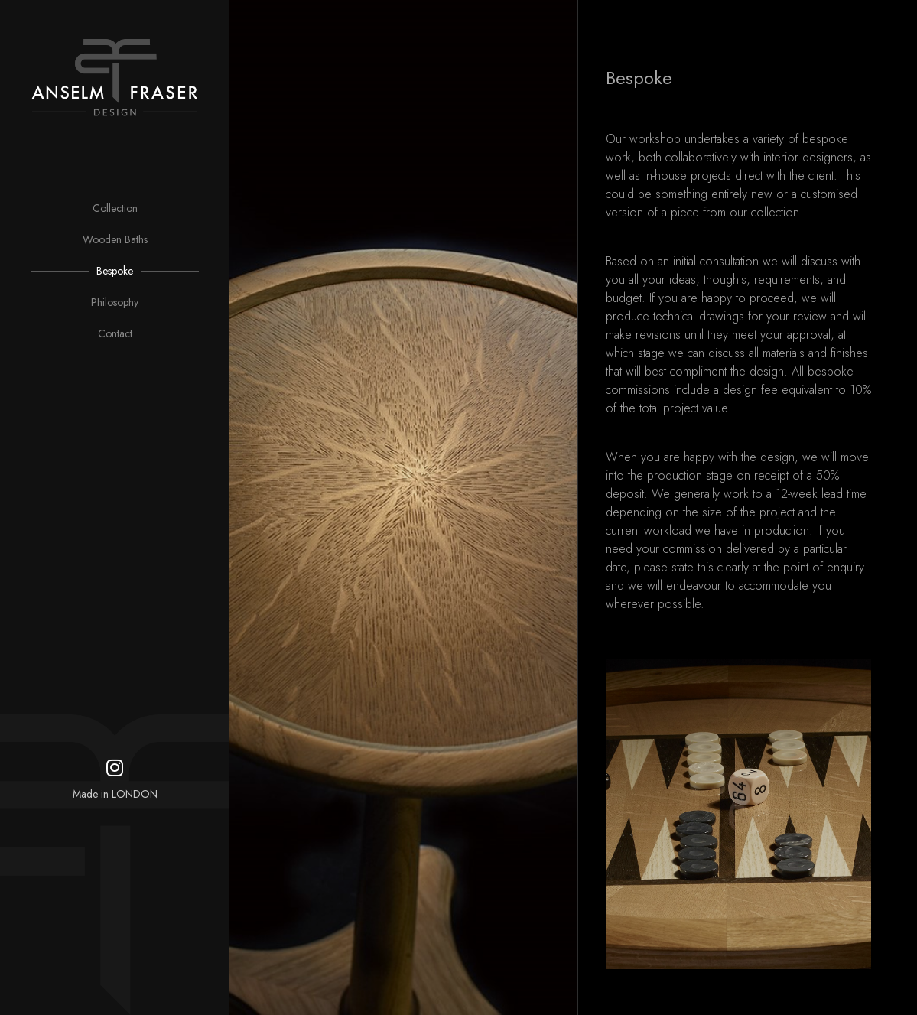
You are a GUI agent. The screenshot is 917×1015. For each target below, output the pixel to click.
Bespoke (114, 270)
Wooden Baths (115, 239)
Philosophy (114, 302)
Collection (115, 208)
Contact (115, 333)
